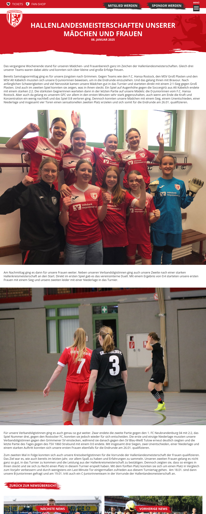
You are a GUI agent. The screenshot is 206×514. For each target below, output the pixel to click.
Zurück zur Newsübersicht (33, 485)
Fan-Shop (39, 4)
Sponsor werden (166, 5)
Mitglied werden (122, 5)
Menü (196, 6)
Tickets (17, 4)
